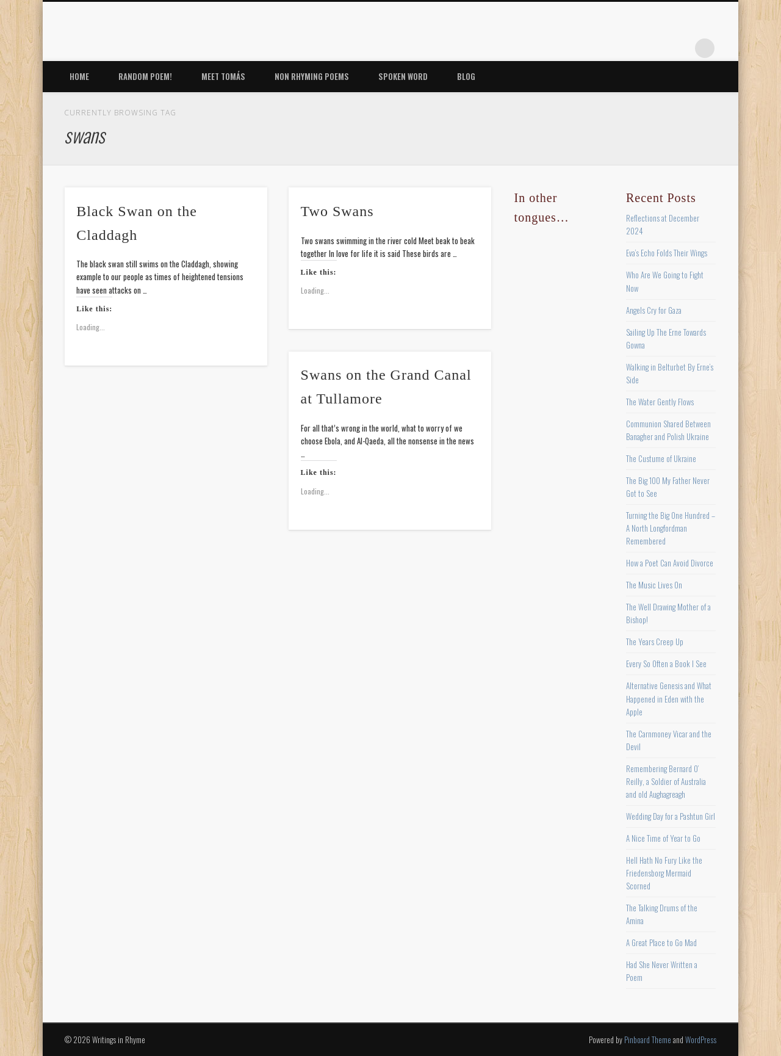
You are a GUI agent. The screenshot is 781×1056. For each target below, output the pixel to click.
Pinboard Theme (647, 1039)
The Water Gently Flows (660, 402)
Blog (466, 76)
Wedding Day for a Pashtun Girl (670, 816)
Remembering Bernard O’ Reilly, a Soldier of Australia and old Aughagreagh (666, 781)
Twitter (604, 48)
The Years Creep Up (654, 641)
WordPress (700, 1039)
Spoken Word (403, 76)
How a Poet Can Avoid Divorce (669, 563)
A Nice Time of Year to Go (663, 838)
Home (79, 76)
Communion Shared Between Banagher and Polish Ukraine (668, 430)
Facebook (579, 48)
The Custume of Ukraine (661, 458)
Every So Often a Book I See (666, 663)
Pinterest (629, 48)
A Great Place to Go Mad (661, 942)
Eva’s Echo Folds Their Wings (666, 253)
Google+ (679, 48)
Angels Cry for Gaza (654, 310)
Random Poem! (145, 76)
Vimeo (654, 48)
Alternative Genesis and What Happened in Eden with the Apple (668, 698)
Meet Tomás (223, 76)
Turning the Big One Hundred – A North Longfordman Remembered (670, 528)
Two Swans (337, 211)
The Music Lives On (654, 585)
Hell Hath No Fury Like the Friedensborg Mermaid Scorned (664, 873)
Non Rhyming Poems (312, 76)
